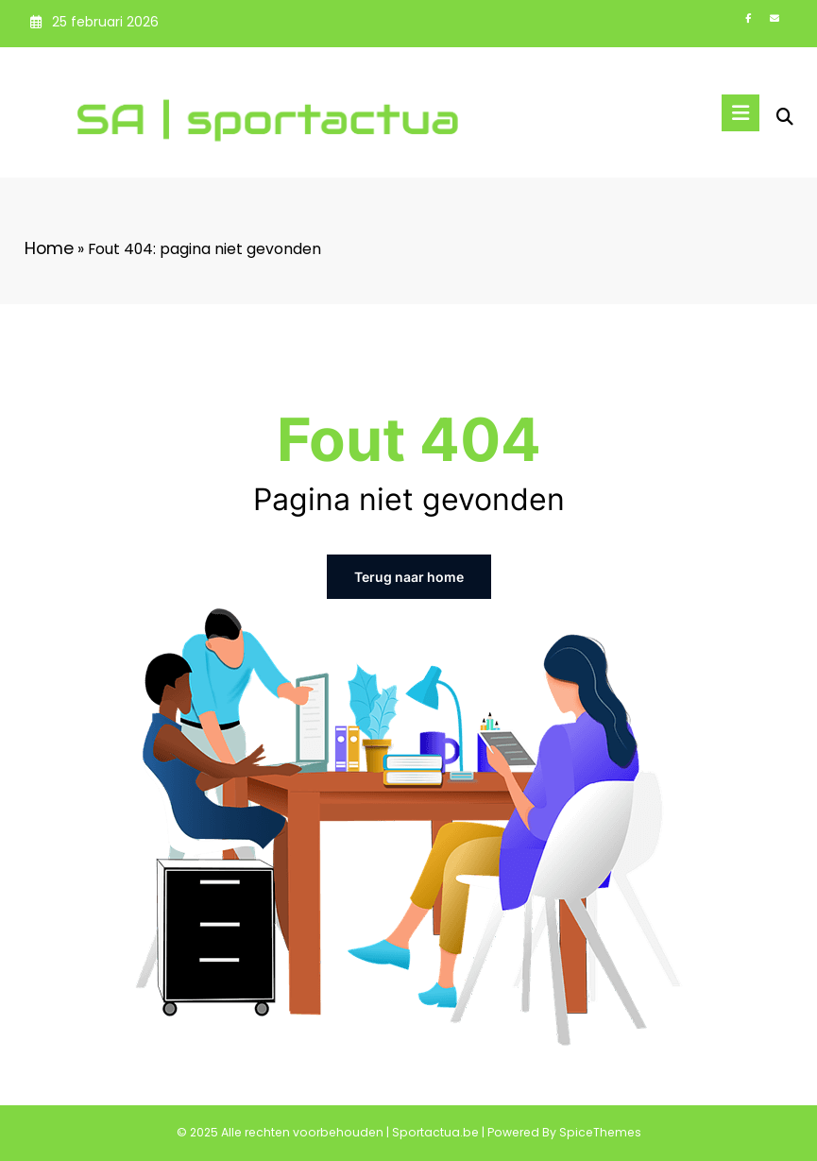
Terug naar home (409, 577)
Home (49, 248)
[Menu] (740, 112)
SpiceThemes (600, 1132)
